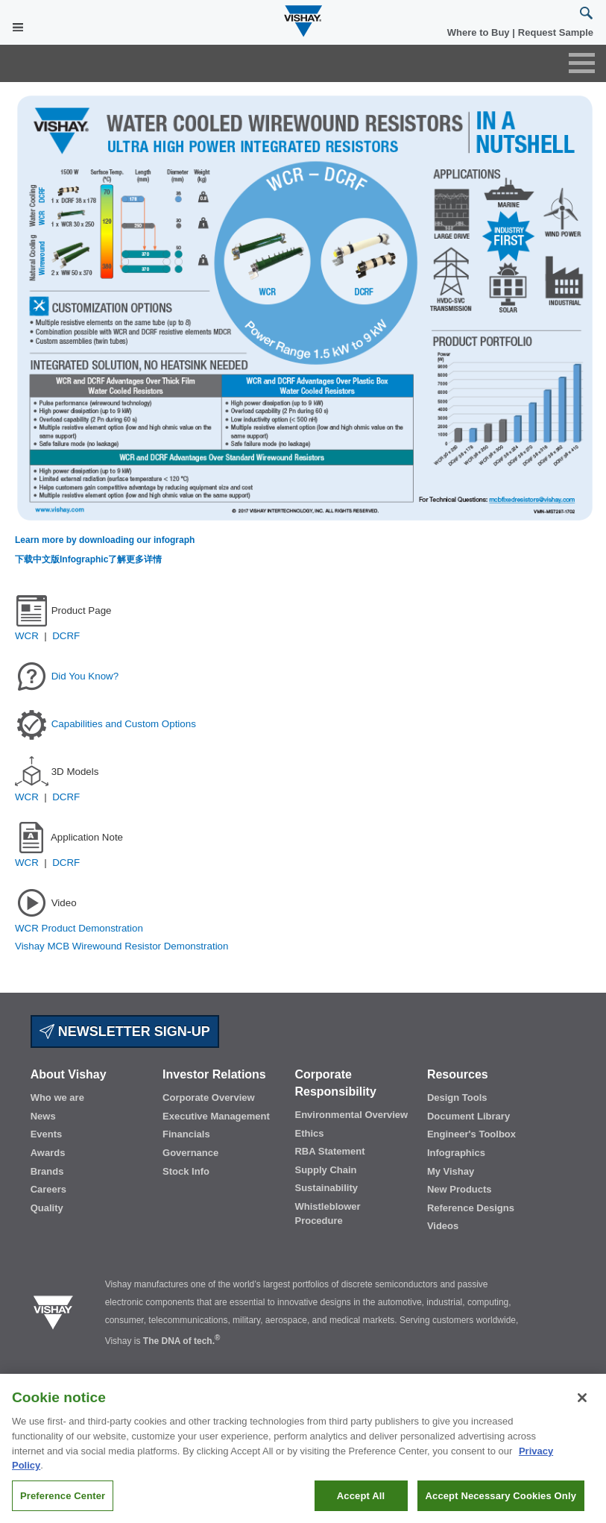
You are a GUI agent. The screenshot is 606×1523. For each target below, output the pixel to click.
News (43, 1116)
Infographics (456, 1152)
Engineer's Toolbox (471, 1134)
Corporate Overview (208, 1097)
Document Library (468, 1116)
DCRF (66, 635)
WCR (29, 635)
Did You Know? (85, 675)
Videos (442, 1225)
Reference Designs (470, 1207)
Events (47, 1134)
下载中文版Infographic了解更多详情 (88, 559)
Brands (47, 1171)
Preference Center (62, 1501)
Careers (48, 1189)
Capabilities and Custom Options (123, 723)
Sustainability (326, 1187)
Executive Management (216, 1116)
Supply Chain (325, 1169)
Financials (186, 1134)
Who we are (57, 1097)
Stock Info (185, 1171)
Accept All (361, 1501)
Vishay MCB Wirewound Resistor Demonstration (121, 946)
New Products (459, 1189)
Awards (48, 1152)
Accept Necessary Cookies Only (501, 1501)
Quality (47, 1207)
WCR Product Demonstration (79, 928)
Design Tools (457, 1097)
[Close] (582, 1403)
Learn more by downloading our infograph (105, 540)
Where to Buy (479, 32)
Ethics (308, 1133)
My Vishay (450, 1171)
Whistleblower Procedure (327, 1213)
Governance (190, 1152)
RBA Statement (329, 1151)
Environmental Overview (351, 1114)
